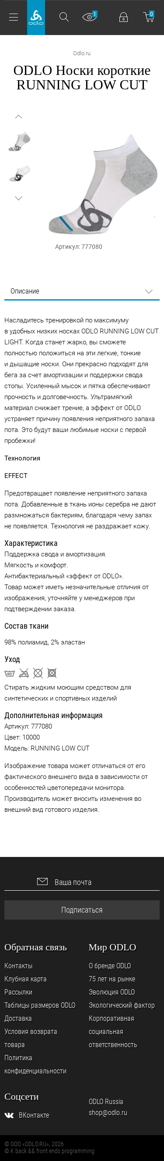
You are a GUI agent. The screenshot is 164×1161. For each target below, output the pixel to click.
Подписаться (82, 909)
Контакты (18, 966)
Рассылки (18, 992)
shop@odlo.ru (108, 1112)
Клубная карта (25, 979)
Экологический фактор (122, 1005)
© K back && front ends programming (49, 1150)
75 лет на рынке (112, 979)
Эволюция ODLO (112, 992)
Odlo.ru (82, 53)
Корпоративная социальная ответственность (113, 1031)
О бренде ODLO (110, 966)
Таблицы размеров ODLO (39, 1005)
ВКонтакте (34, 1115)
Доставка (18, 1018)
